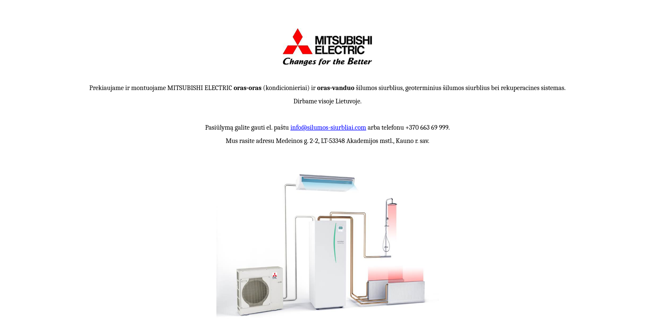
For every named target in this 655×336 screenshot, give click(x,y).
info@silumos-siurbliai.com (328, 127)
